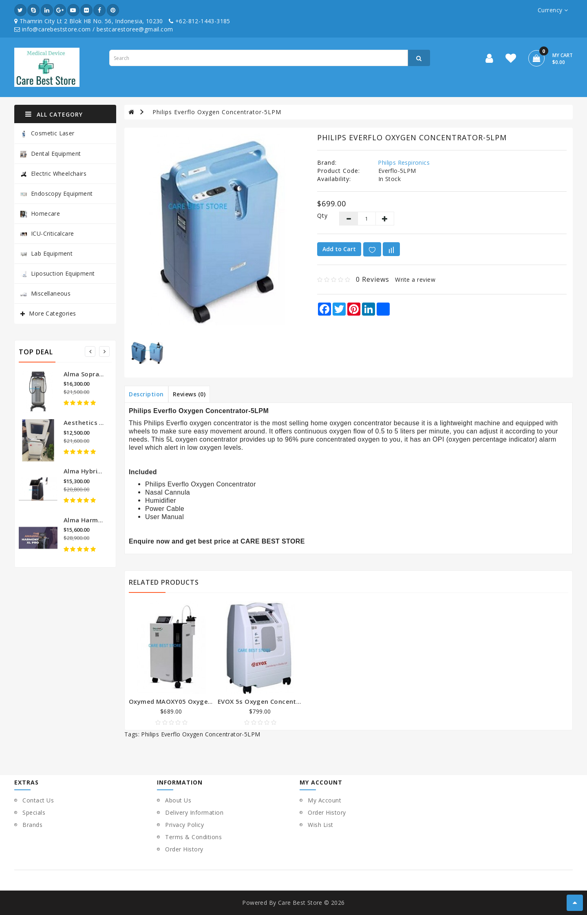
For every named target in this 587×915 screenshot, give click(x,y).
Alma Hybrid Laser (92, 471)
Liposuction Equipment (57, 273)
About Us (178, 800)
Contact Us (38, 800)
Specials (33, 812)
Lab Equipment (46, 253)
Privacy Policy (184, 825)
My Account (324, 800)
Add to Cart (339, 249)
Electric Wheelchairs (53, 173)
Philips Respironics (404, 162)
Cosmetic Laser (47, 133)
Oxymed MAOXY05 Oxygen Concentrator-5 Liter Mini (211, 701)
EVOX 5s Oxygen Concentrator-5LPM (275, 701)
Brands (32, 825)
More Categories (52, 313)
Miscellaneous (45, 293)
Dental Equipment (50, 153)
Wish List (320, 825)
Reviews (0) (189, 394)
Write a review (415, 279)
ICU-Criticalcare (47, 233)
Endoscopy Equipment (56, 193)
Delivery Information (194, 812)
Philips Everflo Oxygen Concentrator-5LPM (216, 112)
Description (146, 394)
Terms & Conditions (193, 837)
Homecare (40, 213)
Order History (184, 849)
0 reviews (372, 279)
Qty (322, 215)
